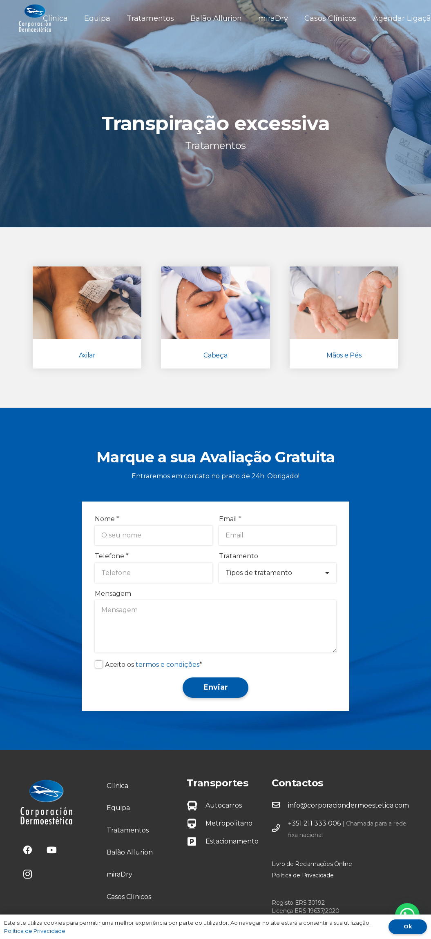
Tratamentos (128, 830)
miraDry (119, 874)
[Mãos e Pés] (344, 302)
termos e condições (167, 664)
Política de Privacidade (303, 875)
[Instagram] (27, 874)
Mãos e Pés (343, 355)
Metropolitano (228, 823)
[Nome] (153, 535)
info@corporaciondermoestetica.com (348, 805)
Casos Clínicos (129, 897)
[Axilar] (87, 302)
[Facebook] (27, 850)
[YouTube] (51, 850)
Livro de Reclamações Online (312, 864)
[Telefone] (153, 573)
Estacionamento (232, 841)
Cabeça (215, 355)
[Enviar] (215, 687)
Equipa (118, 808)
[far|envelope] (280, 805)
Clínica (117, 786)
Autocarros (223, 805)
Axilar (87, 355)
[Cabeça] (215, 302)
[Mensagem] (215, 626)
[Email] (278, 535)
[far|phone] (280, 829)
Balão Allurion (130, 852)
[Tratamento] (278, 573)
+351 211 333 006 (314, 823)
